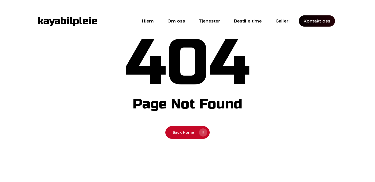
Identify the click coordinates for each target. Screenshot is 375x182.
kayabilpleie (67, 21)
